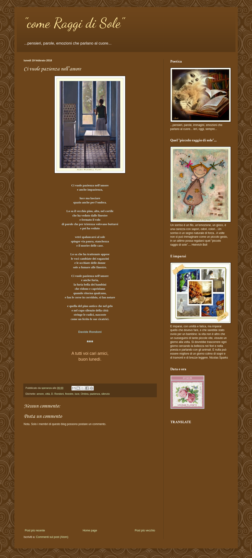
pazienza (95, 393)
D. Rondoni (57, 393)
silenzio (105, 393)
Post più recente (35, 530)
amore (40, 393)
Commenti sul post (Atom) (52, 537)
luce (77, 393)
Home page (90, 530)
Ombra (84, 393)
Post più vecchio (145, 530)
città (47, 393)
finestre (69, 393)
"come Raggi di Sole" (74, 22)
